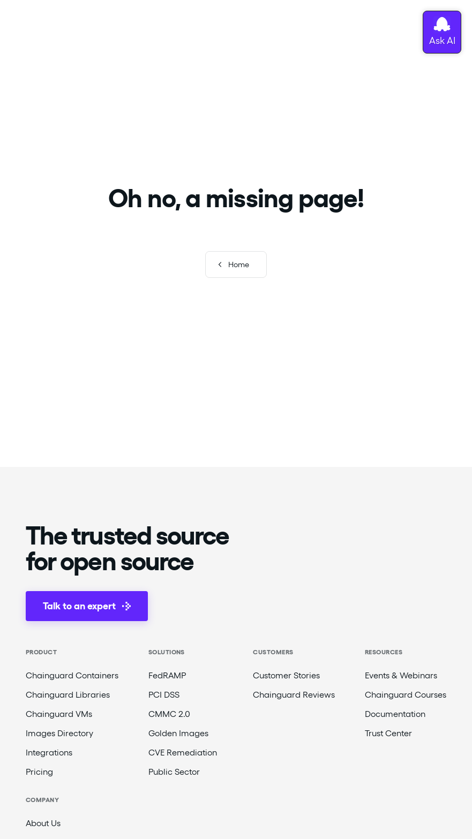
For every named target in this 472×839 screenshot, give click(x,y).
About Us (43, 823)
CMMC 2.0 (169, 714)
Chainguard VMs (59, 714)
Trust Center (388, 733)
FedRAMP (167, 675)
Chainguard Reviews (294, 695)
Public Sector (174, 772)
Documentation (395, 714)
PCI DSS (163, 695)
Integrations (49, 752)
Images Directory (59, 733)
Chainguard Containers (72, 675)
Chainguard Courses (405, 695)
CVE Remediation (182, 752)
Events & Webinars (401, 675)
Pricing (39, 772)
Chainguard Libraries (68, 695)
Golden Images (178, 733)
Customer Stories (286, 675)
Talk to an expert (87, 605)
